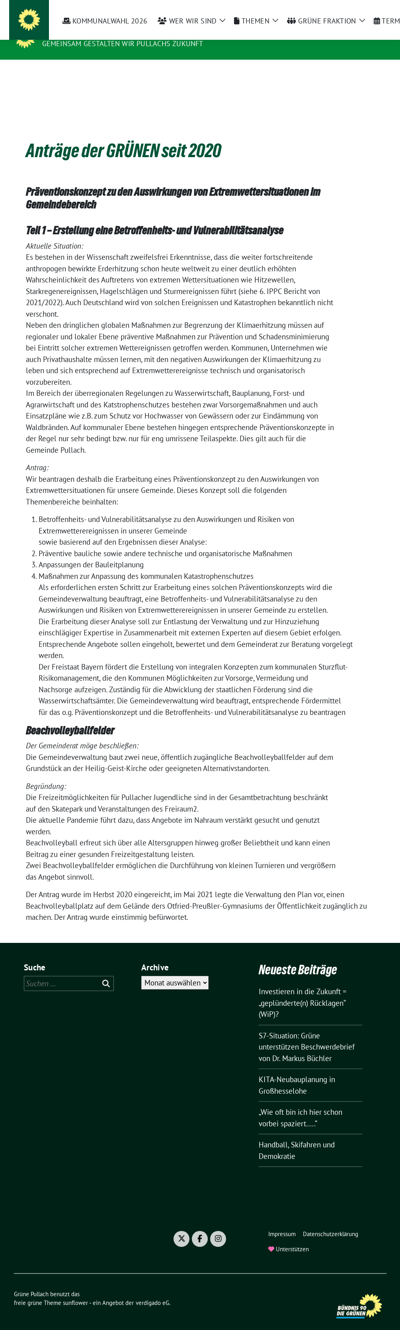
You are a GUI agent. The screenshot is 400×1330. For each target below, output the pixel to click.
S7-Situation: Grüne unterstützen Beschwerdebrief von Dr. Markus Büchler (307, 1034)
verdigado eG (152, 1290)
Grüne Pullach (74, 32)
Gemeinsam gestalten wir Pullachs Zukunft (122, 43)
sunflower (75, 1290)
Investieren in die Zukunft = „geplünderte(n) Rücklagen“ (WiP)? (303, 990)
